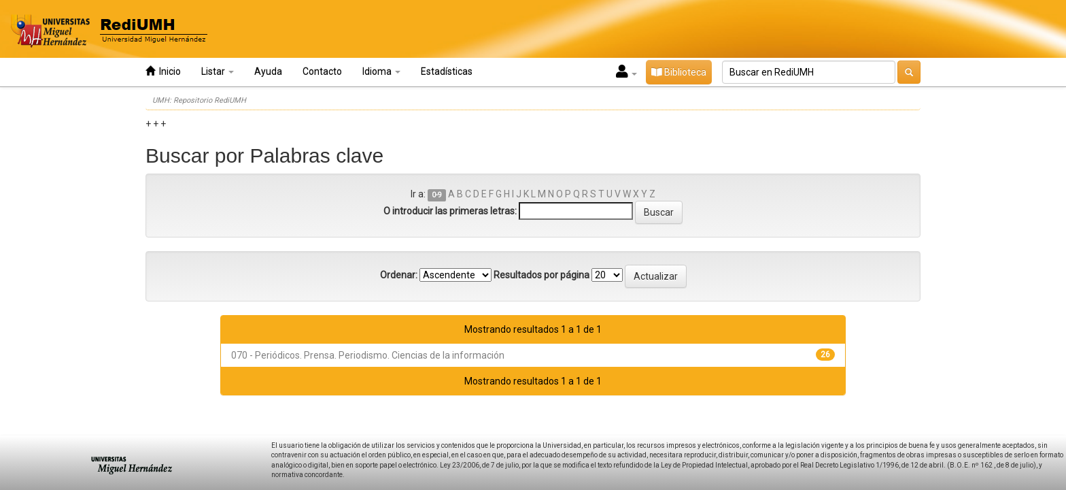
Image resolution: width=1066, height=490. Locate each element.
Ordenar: (398, 275)
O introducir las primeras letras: (450, 211)
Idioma (381, 71)
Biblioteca (678, 72)
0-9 (437, 195)
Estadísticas (446, 71)
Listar (217, 71)
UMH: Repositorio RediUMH (199, 100)
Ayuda (268, 71)
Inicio (163, 71)
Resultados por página (541, 275)
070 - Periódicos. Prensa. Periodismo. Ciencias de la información (367, 355)
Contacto (322, 71)
